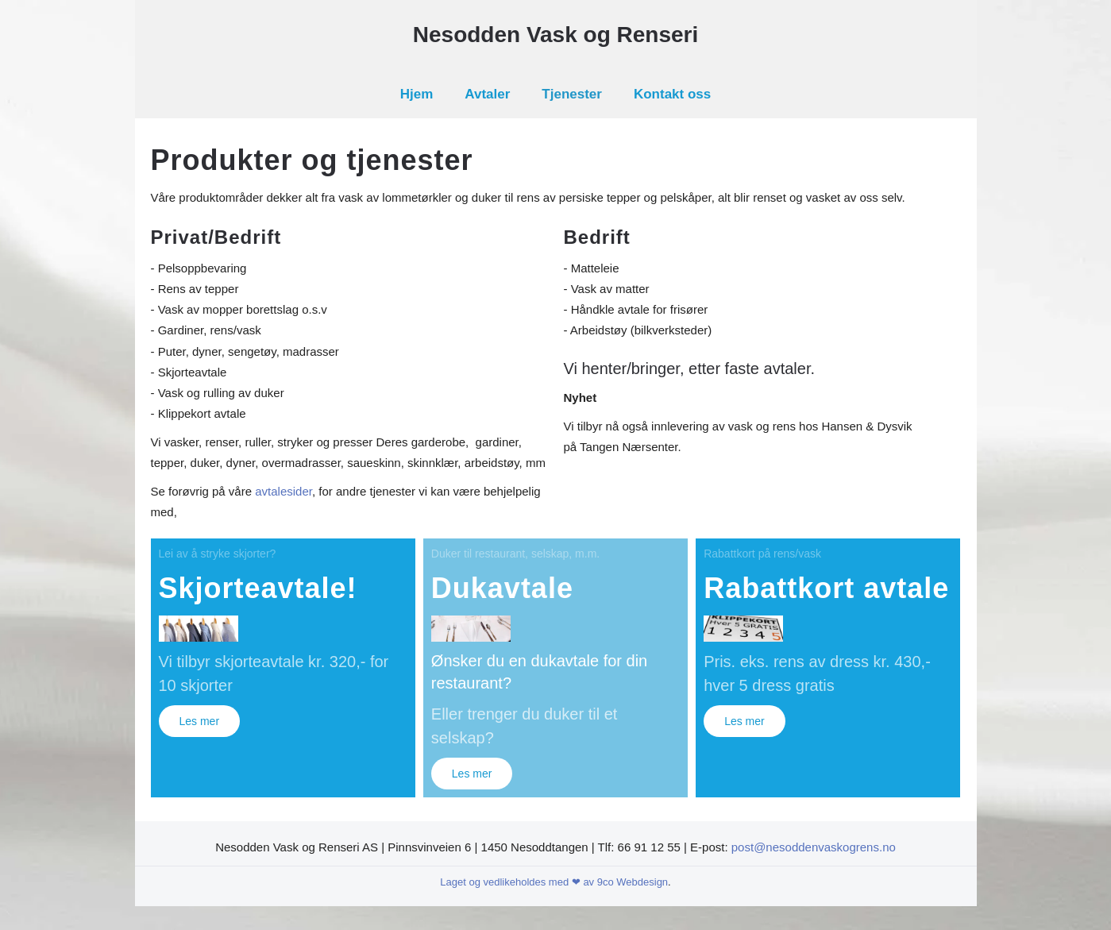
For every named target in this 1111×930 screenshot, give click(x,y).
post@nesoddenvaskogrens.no (813, 847)
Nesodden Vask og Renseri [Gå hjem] (555, 34)
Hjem (417, 94)
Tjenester (572, 94)
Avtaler (487, 94)
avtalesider (283, 491)
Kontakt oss (672, 94)
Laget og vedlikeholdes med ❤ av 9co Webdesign (554, 882)
